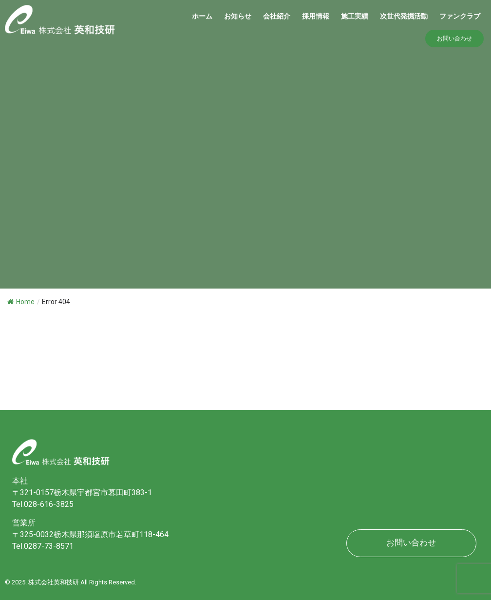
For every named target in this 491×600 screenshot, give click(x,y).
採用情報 (315, 16)
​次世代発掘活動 (404, 16)
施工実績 (354, 16)
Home (21, 302)
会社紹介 (276, 16)
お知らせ (237, 16)
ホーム (202, 16)
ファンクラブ (459, 16)
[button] (454, 38)
